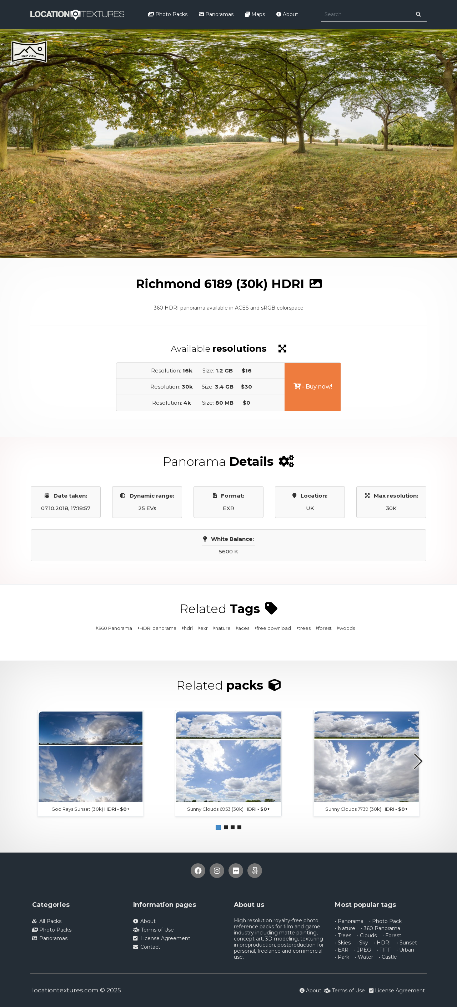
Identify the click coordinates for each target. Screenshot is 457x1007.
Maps (255, 14)
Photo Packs (167, 14)
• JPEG (362, 950)
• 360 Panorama (380, 928)
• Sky (362, 942)
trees (304, 628)
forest (325, 628)
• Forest (391, 935)
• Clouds (367, 935)
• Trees (343, 935)
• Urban (405, 950)
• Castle (388, 957)
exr (204, 628)
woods (347, 628)
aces (243, 628)
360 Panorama (115, 628)
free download (274, 628)
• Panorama (349, 921)
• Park (342, 957)
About (287, 14)
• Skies (343, 942)
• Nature (345, 928)
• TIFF (384, 950)
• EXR (341, 950)
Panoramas (216, 14)
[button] (218, 827)
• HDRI (382, 942)
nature (223, 628)
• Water (364, 957)
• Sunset (407, 942)
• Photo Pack (385, 921)
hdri (188, 628)
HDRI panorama (158, 628)
